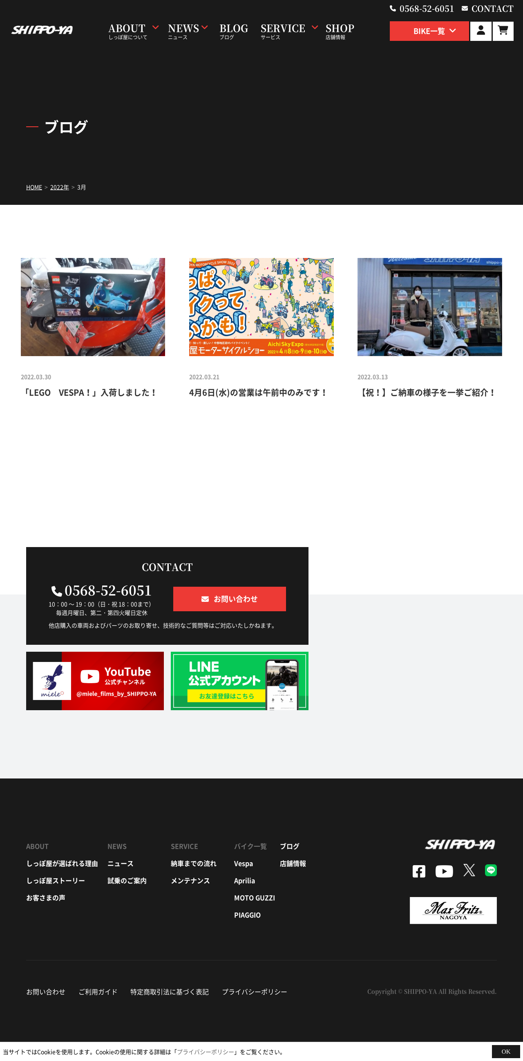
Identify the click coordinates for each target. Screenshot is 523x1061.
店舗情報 (293, 863)
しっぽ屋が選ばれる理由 (62, 863)
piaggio (247, 915)
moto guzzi (254, 897)
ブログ (289, 846)
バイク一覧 (250, 846)
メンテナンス (190, 880)
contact (493, 8)
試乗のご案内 (127, 880)
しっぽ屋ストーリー (55, 880)
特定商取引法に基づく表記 (169, 991)
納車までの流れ (194, 863)
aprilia (244, 880)
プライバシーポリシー (254, 991)
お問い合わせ (45, 991)
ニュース (120, 863)
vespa (243, 863)
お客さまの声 (45, 897)
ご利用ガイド (98, 991)
